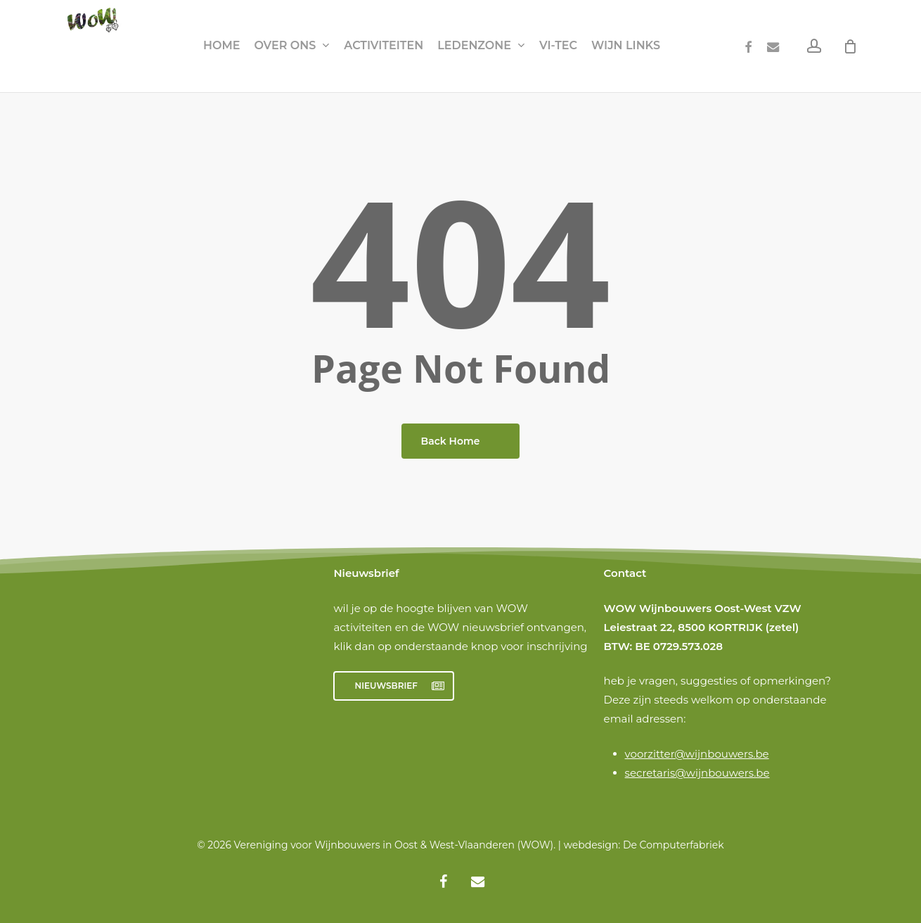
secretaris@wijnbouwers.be (697, 772)
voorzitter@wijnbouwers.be (697, 753)
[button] (393, 686)
